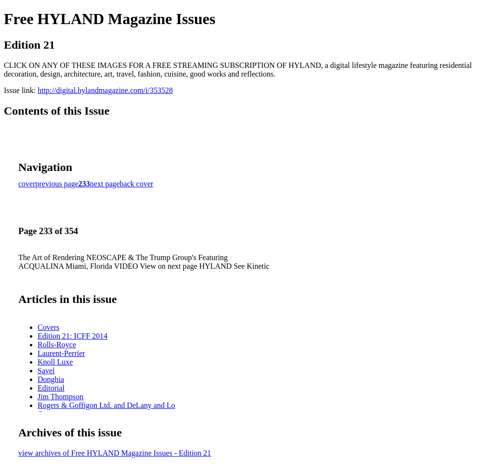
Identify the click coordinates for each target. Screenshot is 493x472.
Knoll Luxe (55, 362)
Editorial (51, 388)
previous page (57, 184)
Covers (48, 327)
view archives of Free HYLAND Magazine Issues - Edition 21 (114, 453)
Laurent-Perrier (61, 353)
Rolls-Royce (57, 345)
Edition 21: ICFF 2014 (72, 336)
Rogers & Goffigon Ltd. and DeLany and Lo (106, 405)
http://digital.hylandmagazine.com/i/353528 (105, 90)
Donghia (51, 379)
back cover (137, 184)
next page (105, 184)
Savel (46, 371)
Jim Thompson (60, 397)
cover (27, 184)
